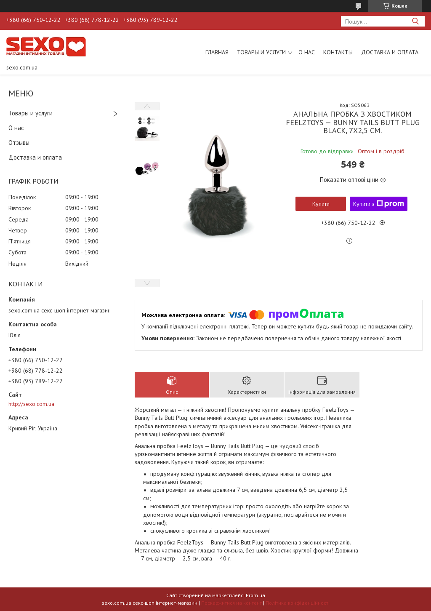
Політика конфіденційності (298, 603)
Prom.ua (255, 595)
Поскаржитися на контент (231, 603)
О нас (306, 52)
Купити (321, 204)
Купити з (378, 204)
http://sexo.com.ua (31, 404)
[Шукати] (415, 21)
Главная (217, 52)
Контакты (338, 52)
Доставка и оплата (389, 52)
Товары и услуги (261, 52)
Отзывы (18, 143)
